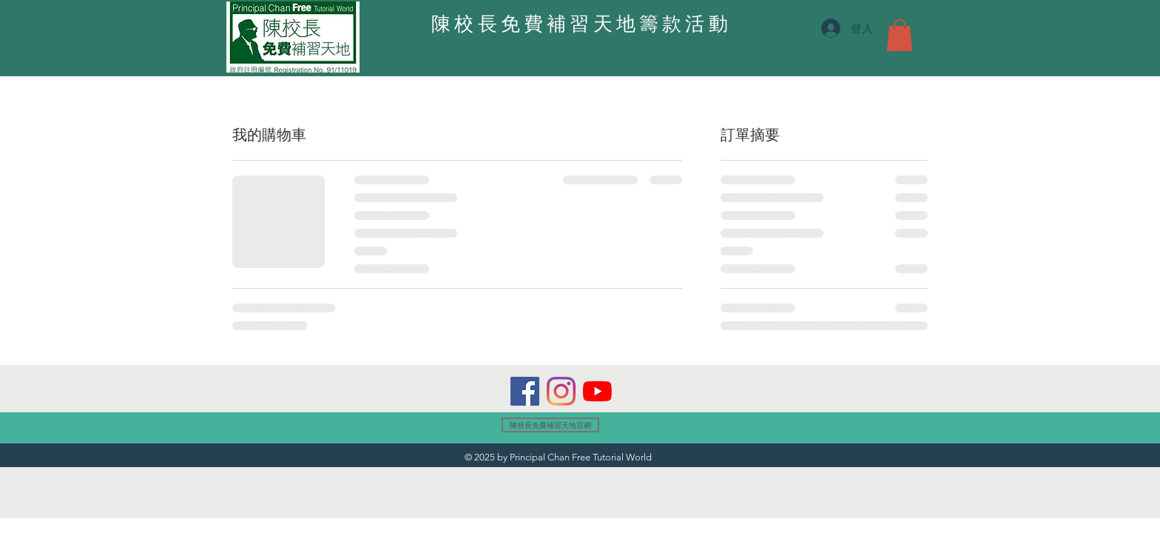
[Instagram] (561, 391)
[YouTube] (597, 391)
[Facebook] (524, 391)
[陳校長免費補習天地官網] (550, 425)
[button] (899, 35)
